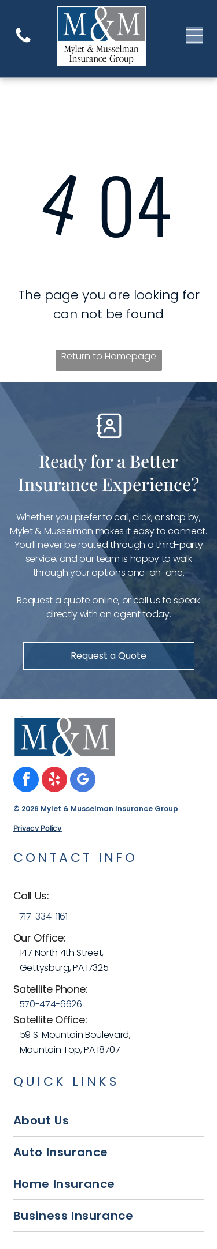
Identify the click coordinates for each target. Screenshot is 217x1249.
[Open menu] (194, 35)
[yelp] (54, 781)
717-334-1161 (43, 916)
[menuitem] (108, 1121)
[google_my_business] (82, 781)
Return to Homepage (108, 356)
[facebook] (26, 781)
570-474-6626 (50, 1004)
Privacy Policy (37, 827)
